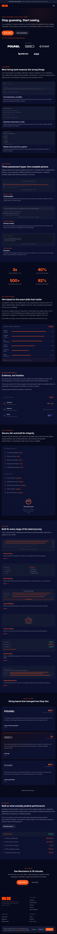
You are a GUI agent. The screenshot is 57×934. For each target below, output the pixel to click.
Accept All (49, 929)
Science (32, 905)
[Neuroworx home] (5, 6)
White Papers (5, 921)
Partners (32, 919)
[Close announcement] (54, 1)
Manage (34, 929)
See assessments (22, 33)
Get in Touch (33, 921)
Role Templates (34, 909)
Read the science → (8, 826)
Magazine (4, 919)
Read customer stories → (28, 790)
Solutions (32, 900)
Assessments (33, 902)
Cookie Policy (20, 930)
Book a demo (8, 33)
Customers (4, 916)
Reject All (41, 929)
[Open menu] (53, 5)
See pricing (35, 882)
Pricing (31, 907)
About (31, 916)
